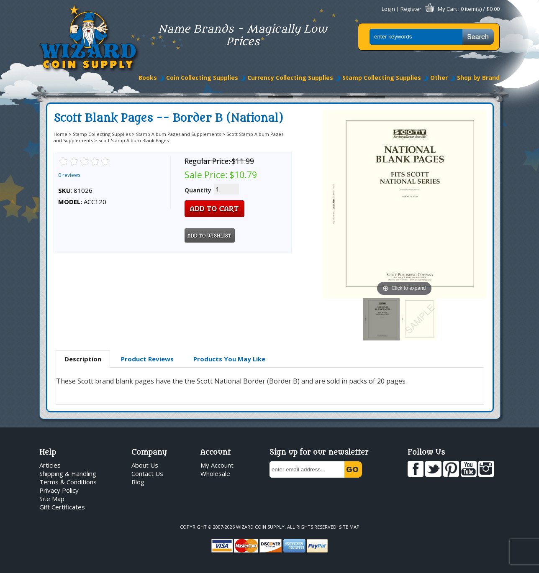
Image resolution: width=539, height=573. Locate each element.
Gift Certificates (62, 507)
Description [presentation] (82, 359)
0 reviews (69, 175)
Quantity (198, 190)
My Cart (447, 9)
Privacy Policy (59, 490)
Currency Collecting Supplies (290, 78)
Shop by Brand (478, 78)
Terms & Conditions (68, 482)
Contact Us (147, 473)
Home (60, 134)
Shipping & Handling (67, 473)
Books (148, 78)
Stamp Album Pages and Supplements (178, 134)
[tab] (83, 359)
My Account (217, 465)
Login (388, 9)
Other (439, 78)
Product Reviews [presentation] (147, 359)
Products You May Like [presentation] (229, 359)
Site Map (51, 498)
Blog (137, 482)
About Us (144, 465)
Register (410, 9)
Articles (50, 465)
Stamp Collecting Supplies (381, 78)
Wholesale (215, 473)
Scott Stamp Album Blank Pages (133, 140)
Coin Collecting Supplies (202, 78)
